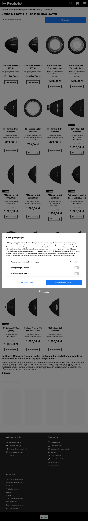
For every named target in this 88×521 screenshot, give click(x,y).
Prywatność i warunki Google (66, 249)
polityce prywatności (68, 247)
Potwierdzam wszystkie (63, 282)
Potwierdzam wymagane (25, 282)
